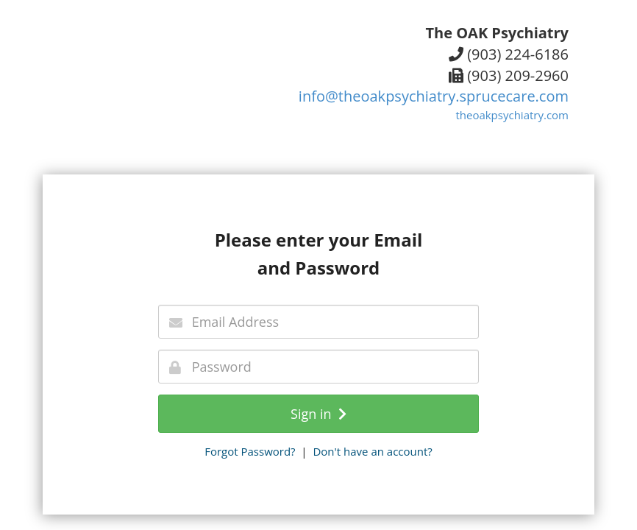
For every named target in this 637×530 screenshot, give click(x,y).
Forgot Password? (249, 451)
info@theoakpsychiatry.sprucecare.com (434, 96)
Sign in (318, 414)
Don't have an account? (372, 451)
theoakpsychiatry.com (512, 114)
